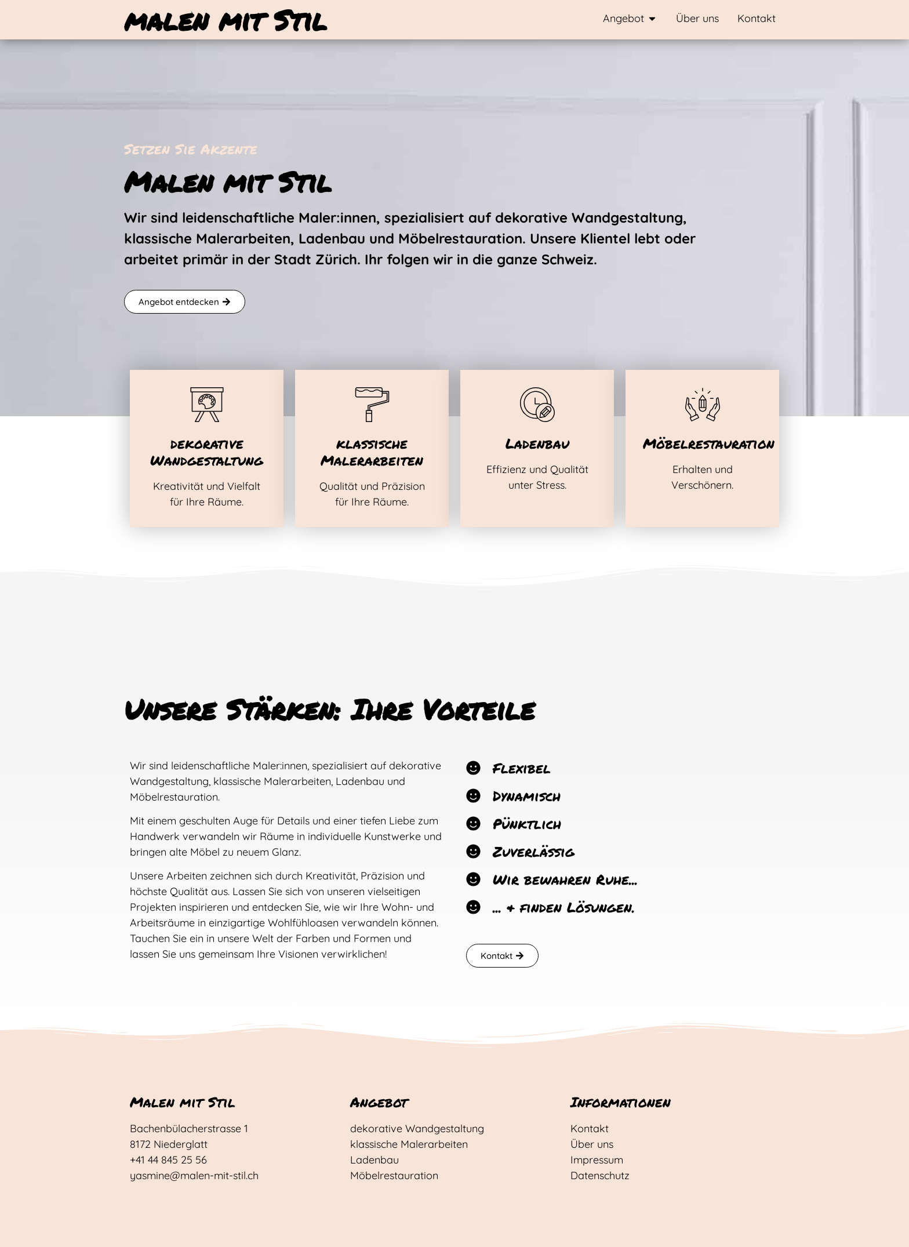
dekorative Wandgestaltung (206, 451)
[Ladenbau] (537, 404)
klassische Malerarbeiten (372, 451)
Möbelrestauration (709, 443)
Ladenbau (537, 443)
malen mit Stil (225, 19)
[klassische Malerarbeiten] (372, 404)
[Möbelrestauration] (702, 404)
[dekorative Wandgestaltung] (207, 404)
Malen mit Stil (182, 1102)
